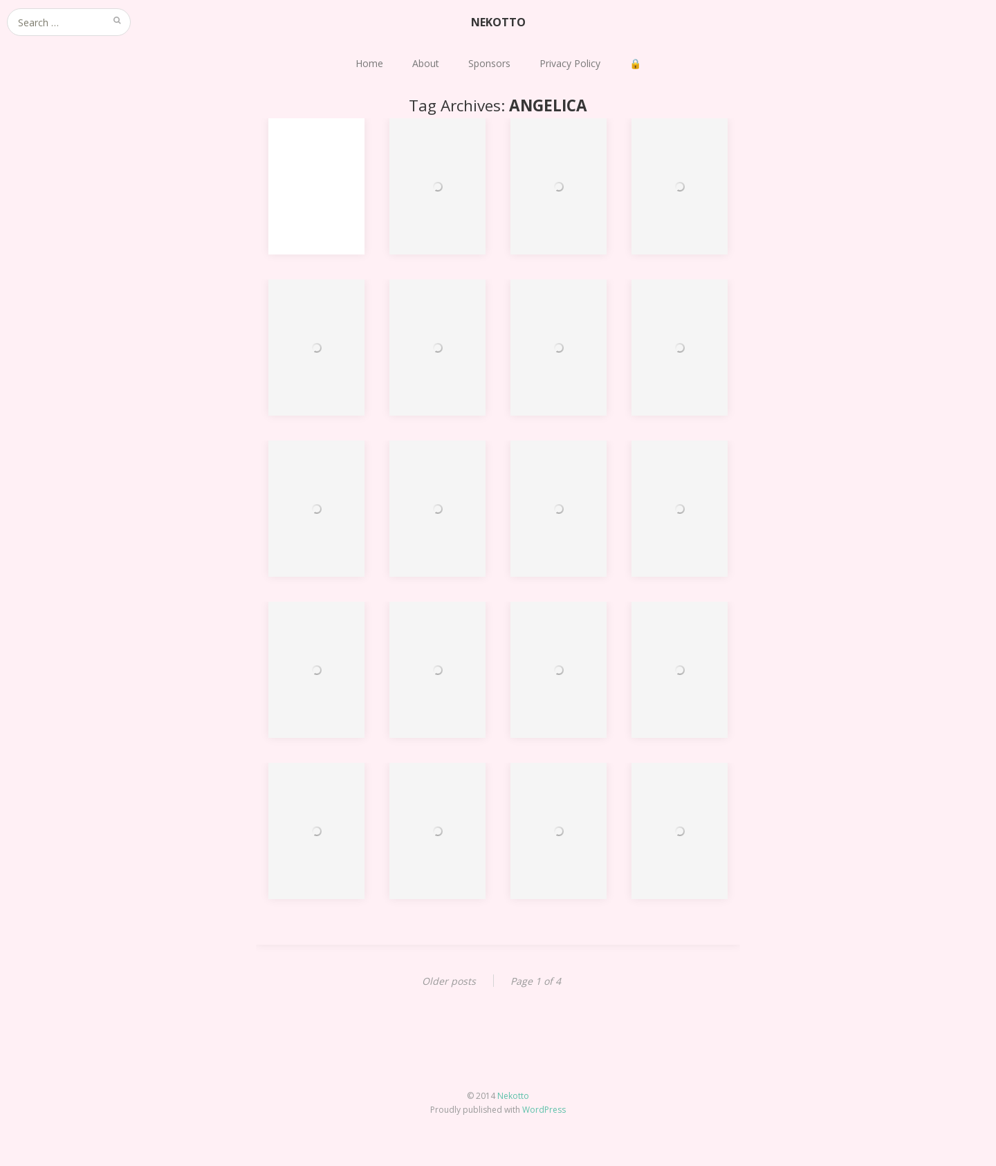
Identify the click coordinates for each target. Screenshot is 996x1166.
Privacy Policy (570, 63)
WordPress (544, 1110)
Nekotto (513, 1096)
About (425, 63)
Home (369, 63)
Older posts (449, 981)
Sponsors (489, 63)
